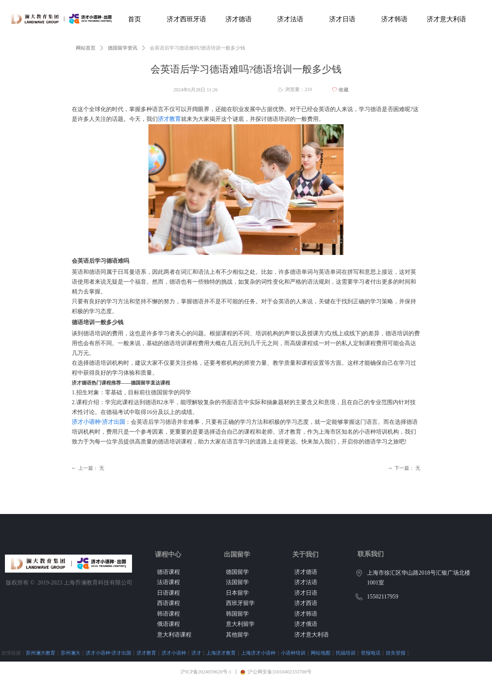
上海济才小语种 (258, 652)
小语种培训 (293, 652)
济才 (196, 652)
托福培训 (345, 652)
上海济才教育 (221, 652)
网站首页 (86, 48)
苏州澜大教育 (40, 652)
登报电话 (370, 652)
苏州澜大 (70, 652)
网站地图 (320, 652)
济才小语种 (174, 652)
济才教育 (146, 652)
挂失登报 (395, 652)
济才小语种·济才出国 (108, 652)
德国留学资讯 (122, 48)
